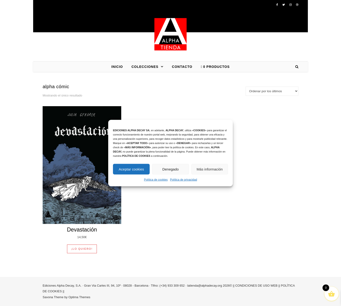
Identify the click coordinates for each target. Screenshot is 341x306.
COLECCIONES (144, 67)
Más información (210, 169)
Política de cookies (156, 179)
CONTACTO (182, 67)
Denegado (170, 169)
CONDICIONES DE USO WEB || (257, 285)
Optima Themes (79, 297)
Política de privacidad (183, 179)
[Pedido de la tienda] (272, 91)
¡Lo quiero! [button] (82, 248)
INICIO (117, 67)
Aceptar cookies (131, 169)
